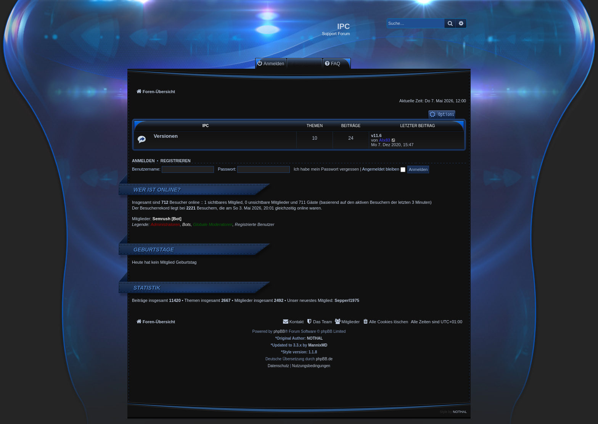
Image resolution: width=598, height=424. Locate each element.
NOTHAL (315, 338)
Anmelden (143, 160)
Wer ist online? (157, 190)
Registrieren (176, 160)
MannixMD (317, 345)
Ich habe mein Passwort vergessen (326, 169)
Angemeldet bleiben (383, 169)
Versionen (166, 136)
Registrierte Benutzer (254, 224)
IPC (206, 126)
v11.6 (376, 135)
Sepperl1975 (346, 300)
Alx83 (384, 140)
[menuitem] (270, 63)
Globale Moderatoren (212, 224)
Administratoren (165, 224)
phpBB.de (324, 359)
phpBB (279, 331)
